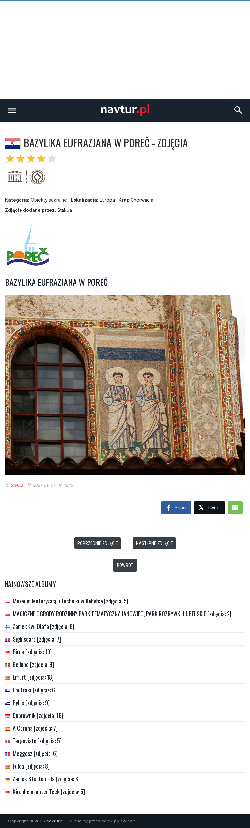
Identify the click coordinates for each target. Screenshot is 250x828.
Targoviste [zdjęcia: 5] (37, 740)
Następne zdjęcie (154, 543)
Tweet (209, 507)
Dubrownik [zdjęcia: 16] (38, 715)
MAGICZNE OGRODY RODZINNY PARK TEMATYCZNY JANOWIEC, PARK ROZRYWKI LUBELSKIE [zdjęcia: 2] (122, 613)
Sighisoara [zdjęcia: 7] (37, 639)
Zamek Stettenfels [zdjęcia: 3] (46, 779)
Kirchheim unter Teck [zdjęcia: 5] (49, 791)
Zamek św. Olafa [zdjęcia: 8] (43, 626)
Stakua (64, 210)
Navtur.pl (55, 820)
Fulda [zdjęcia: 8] (31, 766)
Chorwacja (142, 200)
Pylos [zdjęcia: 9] (31, 702)
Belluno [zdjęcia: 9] (33, 664)
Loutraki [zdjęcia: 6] (35, 690)
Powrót (125, 565)
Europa (107, 200)
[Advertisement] (125, 50)
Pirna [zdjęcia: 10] (32, 651)
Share (176, 508)
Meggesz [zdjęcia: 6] (35, 753)
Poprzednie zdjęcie (97, 543)
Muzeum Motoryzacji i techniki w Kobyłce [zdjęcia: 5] (70, 601)
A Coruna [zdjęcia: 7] (35, 728)
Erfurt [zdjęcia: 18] (33, 677)
